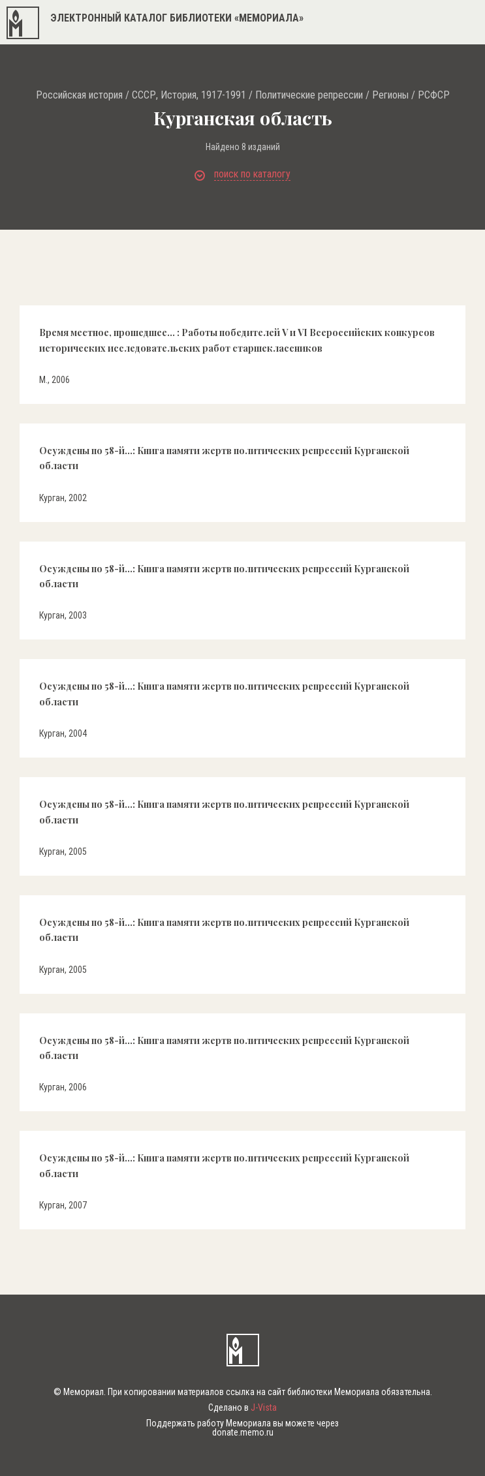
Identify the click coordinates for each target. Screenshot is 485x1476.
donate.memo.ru (243, 1432)
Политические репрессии (309, 95)
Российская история (79, 95)
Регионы (390, 95)
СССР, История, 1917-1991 (189, 95)
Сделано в (242, 1407)
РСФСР (434, 95)
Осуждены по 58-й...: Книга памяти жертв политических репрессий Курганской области (224, 458)
